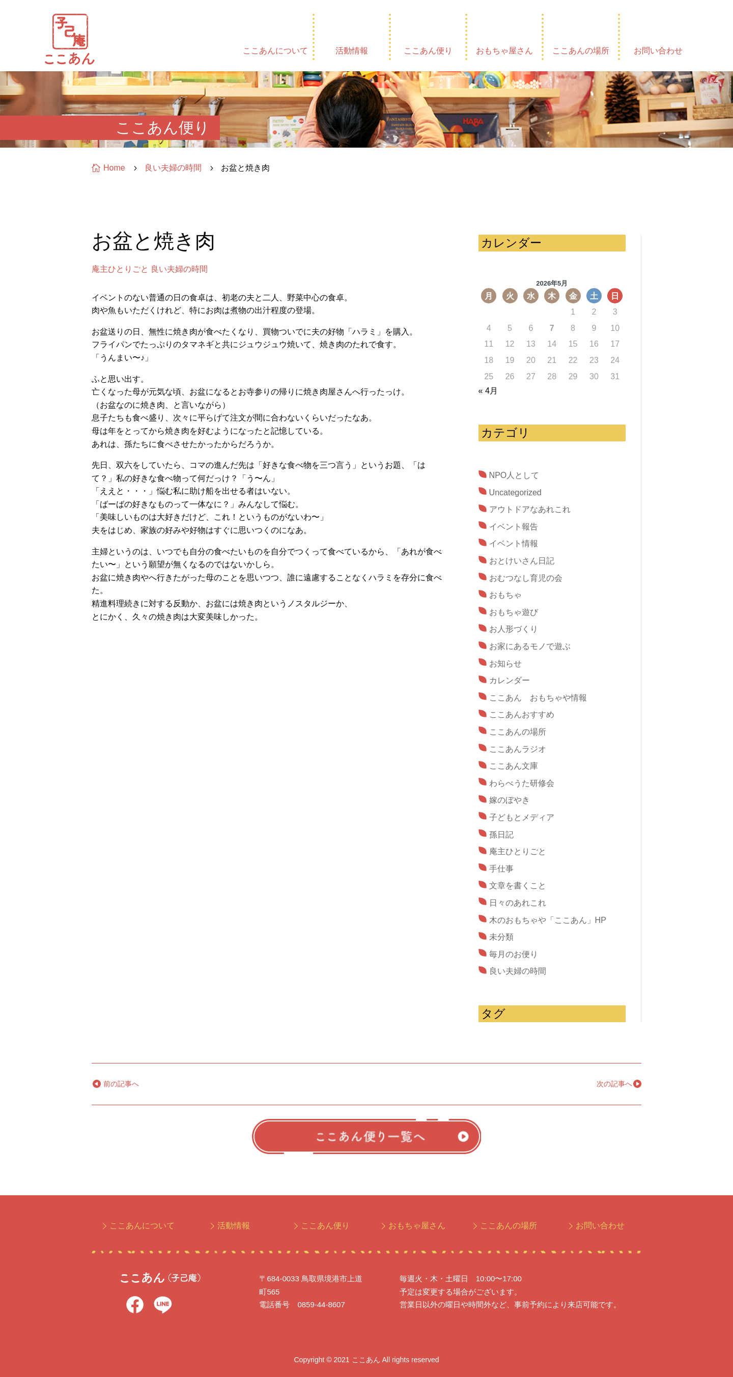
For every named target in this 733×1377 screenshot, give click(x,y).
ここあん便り (428, 50)
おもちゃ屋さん (504, 50)
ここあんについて (275, 50)
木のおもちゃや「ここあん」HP (547, 920)
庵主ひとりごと (120, 269)
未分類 (501, 937)
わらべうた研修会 (521, 783)
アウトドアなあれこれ (530, 509)
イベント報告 (513, 526)
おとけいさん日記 (521, 560)
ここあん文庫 (513, 766)
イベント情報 (513, 543)
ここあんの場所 (580, 50)
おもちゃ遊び (513, 612)
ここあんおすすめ (521, 714)
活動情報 (351, 50)
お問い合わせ (658, 50)
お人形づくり (513, 629)
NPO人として (514, 475)
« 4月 (488, 390)
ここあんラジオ (517, 749)
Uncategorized (515, 492)
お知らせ (505, 663)
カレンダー (509, 680)
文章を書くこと (517, 885)
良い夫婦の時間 (179, 269)
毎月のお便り (513, 954)
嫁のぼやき (509, 800)
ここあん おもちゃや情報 (538, 697)
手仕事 (501, 868)
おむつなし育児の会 (525, 578)
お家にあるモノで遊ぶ (530, 646)
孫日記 (501, 834)
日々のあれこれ (517, 902)
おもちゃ (505, 595)
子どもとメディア (521, 817)
